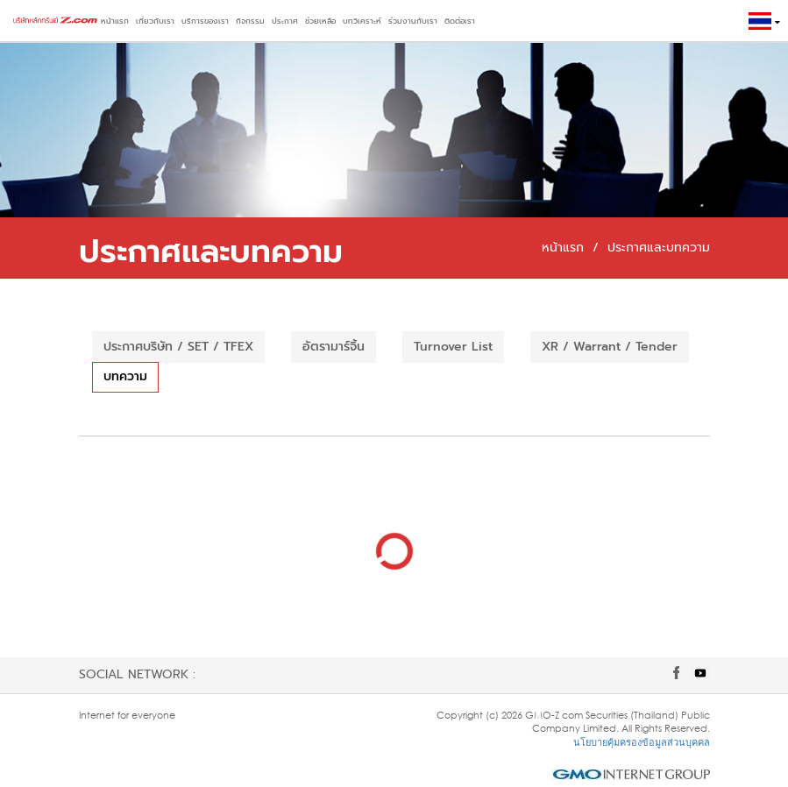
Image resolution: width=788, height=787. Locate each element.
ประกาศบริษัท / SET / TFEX (178, 346)
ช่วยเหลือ (320, 21)
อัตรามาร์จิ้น (333, 346)
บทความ (125, 376)
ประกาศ (285, 21)
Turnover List (453, 346)
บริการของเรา (205, 21)
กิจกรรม (250, 21)
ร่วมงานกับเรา (412, 21)
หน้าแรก (115, 21)
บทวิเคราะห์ (362, 21)
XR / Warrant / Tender (610, 346)
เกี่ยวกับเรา (155, 21)
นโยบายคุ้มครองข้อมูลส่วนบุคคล (641, 742)
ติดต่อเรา (459, 21)
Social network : (137, 674)
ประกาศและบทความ (658, 247)
